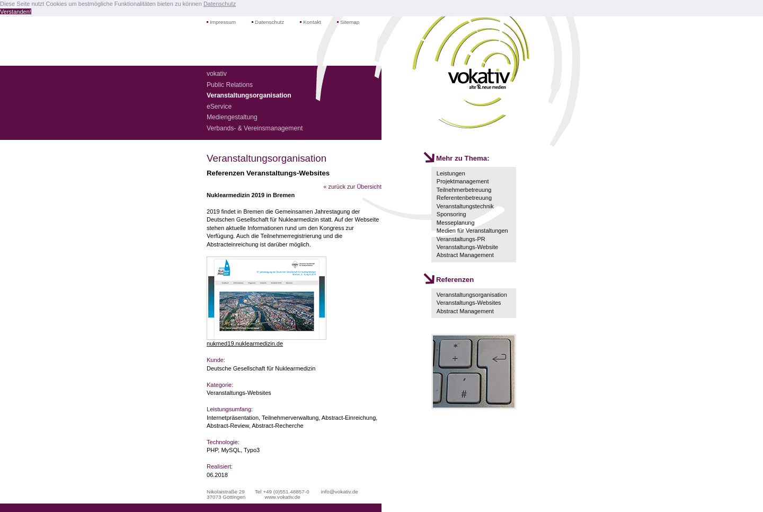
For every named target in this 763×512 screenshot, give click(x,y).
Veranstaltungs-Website (467, 247)
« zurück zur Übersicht (352, 186)
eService (219, 106)
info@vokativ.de (339, 492)
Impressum (223, 22)
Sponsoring (451, 214)
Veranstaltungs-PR (461, 239)
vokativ (217, 73)
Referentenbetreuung (464, 198)
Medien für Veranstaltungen (472, 230)
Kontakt (312, 22)
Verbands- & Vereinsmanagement (255, 128)
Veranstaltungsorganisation (472, 295)
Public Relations (230, 85)
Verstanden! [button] (15, 11)
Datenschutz (269, 22)
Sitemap (349, 22)
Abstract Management (465, 255)
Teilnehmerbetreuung (464, 190)
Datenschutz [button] (219, 4)
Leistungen (451, 173)
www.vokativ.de (282, 497)
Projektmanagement (463, 181)
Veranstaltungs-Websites (469, 302)
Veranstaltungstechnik (465, 206)
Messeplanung (456, 222)
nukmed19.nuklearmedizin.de (245, 343)
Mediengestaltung (232, 117)
